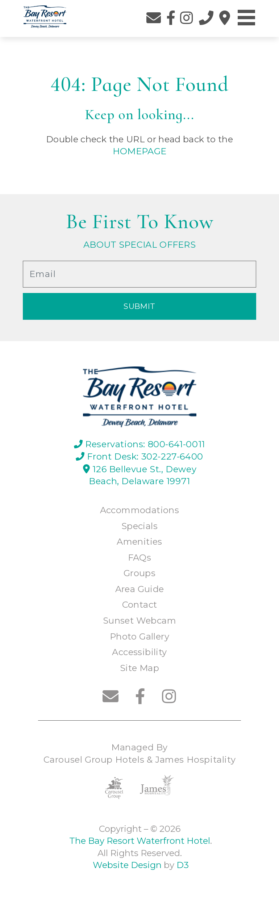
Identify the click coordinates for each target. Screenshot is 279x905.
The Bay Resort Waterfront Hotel (138, 840)
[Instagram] (186, 18)
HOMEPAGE (140, 151)
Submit (139, 306)
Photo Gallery (139, 636)
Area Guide (139, 589)
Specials (139, 526)
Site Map (139, 668)
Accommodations (139, 510)
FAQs (139, 557)
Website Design (126, 865)
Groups (139, 573)
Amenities (139, 541)
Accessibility (139, 652)
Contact (139, 604)
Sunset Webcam (139, 620)
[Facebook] (171, 18)
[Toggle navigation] (246, 18)
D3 (182, 865)
